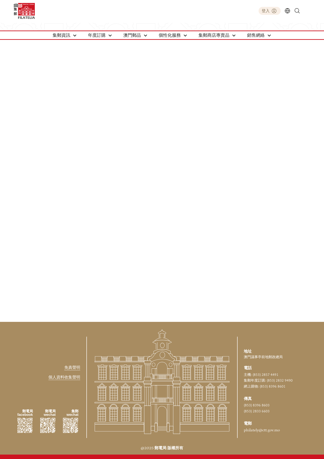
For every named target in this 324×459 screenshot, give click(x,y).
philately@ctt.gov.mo (262, 430)
